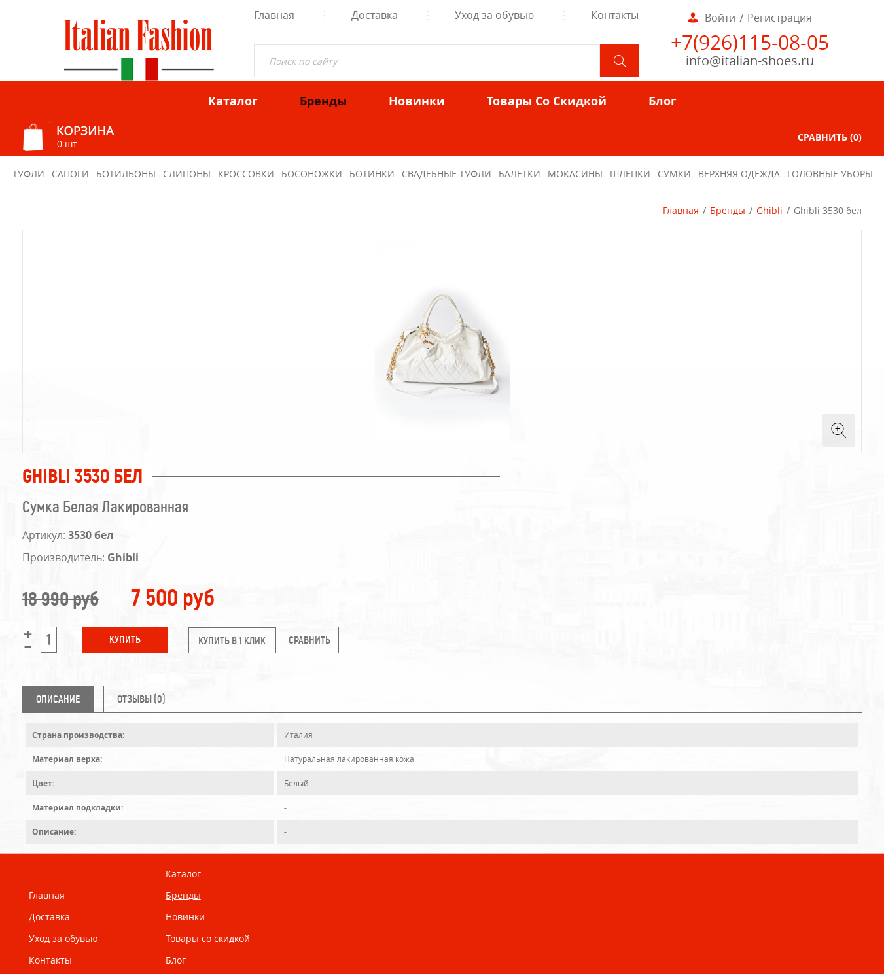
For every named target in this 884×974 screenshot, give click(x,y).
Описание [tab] (58, 699)
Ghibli (769, 210)
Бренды (727, 210)
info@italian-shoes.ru (750, 60)
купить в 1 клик (232, 641)
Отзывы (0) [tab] (141, 699)
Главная (681, 210)
